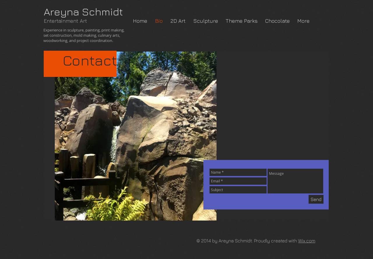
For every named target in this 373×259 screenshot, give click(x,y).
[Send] (316, 199)
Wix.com (306, 240)
